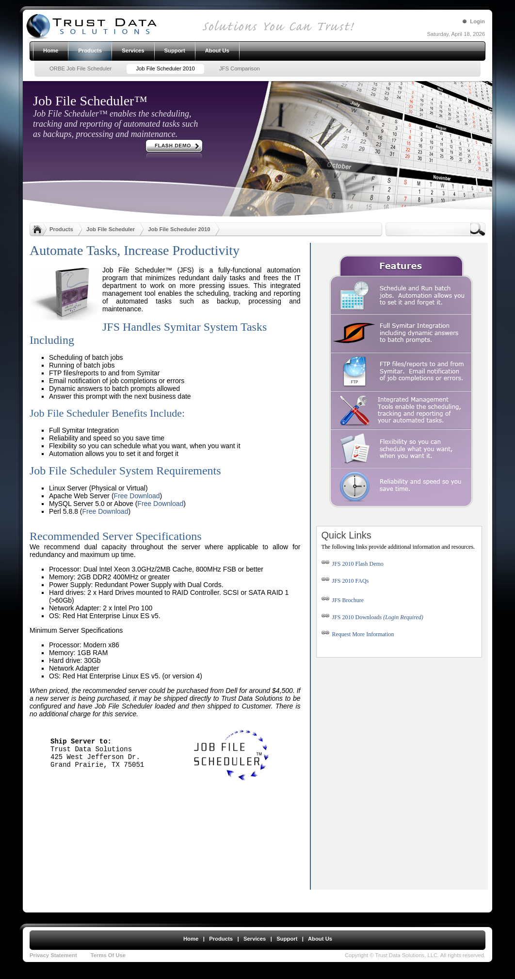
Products (61, 229)
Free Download (137, 496)
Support (286, 939)
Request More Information (363, 634)
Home (190, 939)
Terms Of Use (108, 955)
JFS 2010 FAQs (345, 580)
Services (254, 939)
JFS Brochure (343, 600)
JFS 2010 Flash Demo (353, 563)
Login (477, 21)
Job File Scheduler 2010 (179, 229)
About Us (320, 939)
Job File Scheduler (110, 229)
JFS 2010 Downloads (372, 617)
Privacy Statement (53, 955)
